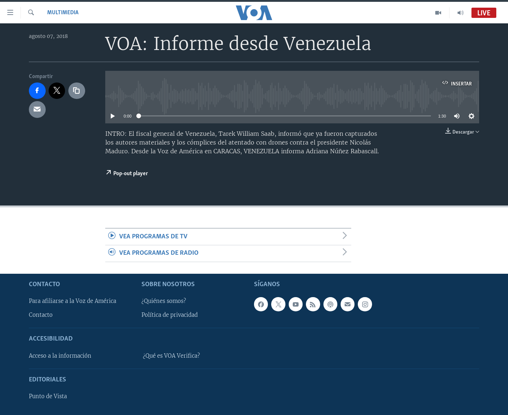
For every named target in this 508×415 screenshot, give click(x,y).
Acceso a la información (60, 356)
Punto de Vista (48, 396)
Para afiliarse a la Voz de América (72, 301)
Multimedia (63, 13)
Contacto (41, 315)
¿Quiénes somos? (163, 301)
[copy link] (76, 90)
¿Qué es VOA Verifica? (171, 356)
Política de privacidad (169, 315)
